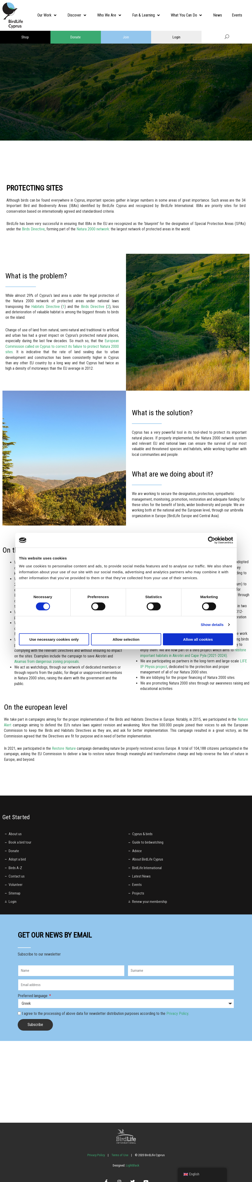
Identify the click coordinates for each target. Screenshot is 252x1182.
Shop (25, 37)
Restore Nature (64, 748)
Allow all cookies (198, 639)
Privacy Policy (177, 1013)
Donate (75, 37)
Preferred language (33, 995)
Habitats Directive (45, 306)
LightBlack (132, 1165)
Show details (212, 625)
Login (176, 37)
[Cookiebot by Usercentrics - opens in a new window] (211, 540)
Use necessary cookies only (54, 639)
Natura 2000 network (93, 229)
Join (126, 37)
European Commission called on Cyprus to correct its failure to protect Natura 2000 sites (62, 346)
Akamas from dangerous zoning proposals (46, 661)
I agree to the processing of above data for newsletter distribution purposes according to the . (105, 1013)
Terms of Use (119, 1155)
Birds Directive (33, 229)
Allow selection (125, 639)
